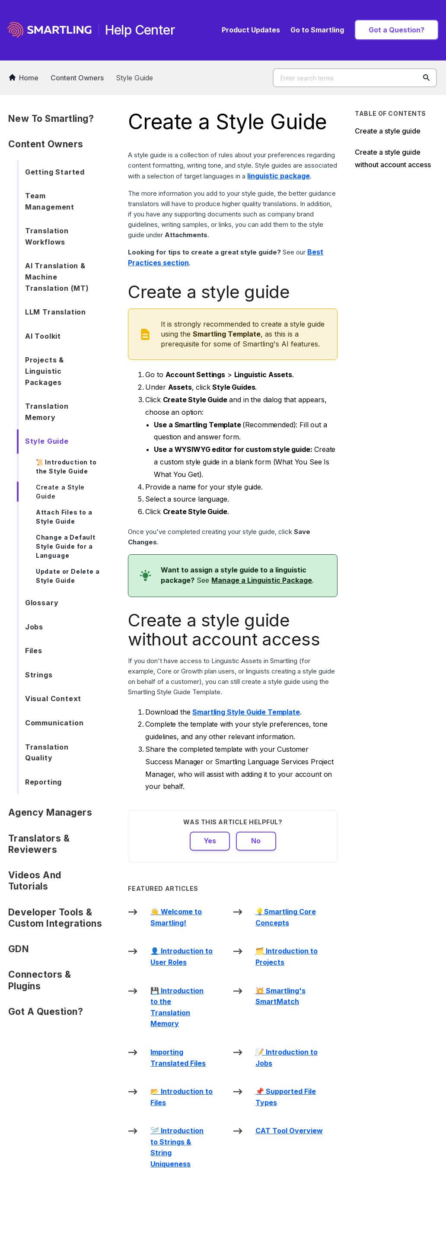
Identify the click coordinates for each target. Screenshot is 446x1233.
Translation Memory (47, 412)
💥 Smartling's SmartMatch (280, 996)
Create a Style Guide (60, 491)
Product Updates (251, 29)
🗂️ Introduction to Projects (286, 956)
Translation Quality (47, 753)
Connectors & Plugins (39, 980)
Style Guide (134, 77)
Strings (39, 675)
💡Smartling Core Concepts (285, 917)
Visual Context (53, 698)
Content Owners (77, 77)
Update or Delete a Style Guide (68, 576)
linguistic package (278, 176)
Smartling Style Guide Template (245, 712)
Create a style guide (388, 131)
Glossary (42, 602)
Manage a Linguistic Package (261, 580)
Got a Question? (396, 29)
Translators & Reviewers (39, 844)
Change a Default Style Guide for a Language (66, 546)
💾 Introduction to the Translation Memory (177, 1007)
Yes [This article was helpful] (210, 840)
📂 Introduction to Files (181, 1097)
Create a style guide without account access (393, 158)
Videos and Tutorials (34, 881)
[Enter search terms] (355, 77)
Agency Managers (50, 812)
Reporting (43, 782)
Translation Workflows (47, 236)
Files (33, 650)
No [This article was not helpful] (256, 840)
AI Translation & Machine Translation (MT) (57, 276)
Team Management (49, 201)
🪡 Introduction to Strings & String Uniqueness (177, 1147)
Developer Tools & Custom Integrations (55, 918)
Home (23, 77)
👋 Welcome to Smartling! (176, 917)
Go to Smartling (317, 29)
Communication (54, 722)
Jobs (34, 627)
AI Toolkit (43, 336)
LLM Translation (55, 312)
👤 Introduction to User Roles (181, 956)
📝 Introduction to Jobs (286, 1058)
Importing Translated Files (178, 1058)
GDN (18, 949)
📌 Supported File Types (285, 1097)
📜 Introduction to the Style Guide (66, 466)
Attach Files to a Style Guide (64, 516)
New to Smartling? (51, 118)
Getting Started (55, 172)
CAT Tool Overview (289, 1130)
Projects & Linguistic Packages (44, 371)
